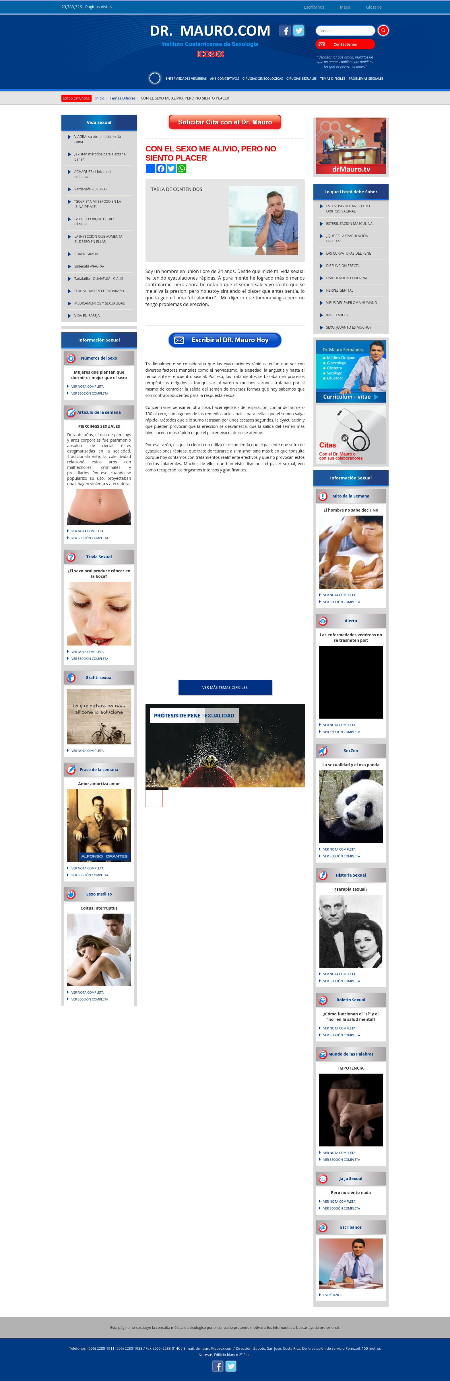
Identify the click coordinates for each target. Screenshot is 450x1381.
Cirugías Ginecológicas (263, 78)
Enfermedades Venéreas (186, 78)
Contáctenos (345, 44)
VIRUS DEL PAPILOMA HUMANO (351, 302)
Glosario (374, 7)
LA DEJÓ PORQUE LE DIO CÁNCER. (94, 221)
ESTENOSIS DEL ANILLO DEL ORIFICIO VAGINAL (348, 209)
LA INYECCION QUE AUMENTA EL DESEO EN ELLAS (98, 239)
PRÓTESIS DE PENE (177, 715)
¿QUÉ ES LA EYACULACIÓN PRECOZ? (347, 238)
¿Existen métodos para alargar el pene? (100, 157)
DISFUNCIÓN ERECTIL (343, 265)
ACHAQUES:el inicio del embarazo (92, 174)
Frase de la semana (99, 769)
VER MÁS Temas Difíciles (225, 687)
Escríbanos (314, 7)
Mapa (345, 7)
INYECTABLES (337, 315)
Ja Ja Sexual (351, 1178)
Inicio (99, 98)
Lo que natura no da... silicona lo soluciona (99, 709)
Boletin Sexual (351, 999)
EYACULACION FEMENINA (346, 278)
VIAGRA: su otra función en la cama (97, 139)
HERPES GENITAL (340, 290)
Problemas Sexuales (366, 78)
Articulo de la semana (99, 412)
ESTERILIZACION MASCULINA (349, 223)
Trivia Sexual (99, 556)
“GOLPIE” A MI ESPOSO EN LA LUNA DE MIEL (97, 204)
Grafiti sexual (99, 677)
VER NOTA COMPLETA (87, 386)
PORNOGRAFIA (86, 253)
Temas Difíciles (332, 78)
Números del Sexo (99, 358)
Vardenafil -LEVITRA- (90, 189)
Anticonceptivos (224, 78)
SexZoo (351, 750)
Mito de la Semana (350, 496)
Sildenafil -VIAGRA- (89, 266)
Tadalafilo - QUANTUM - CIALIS (98, 278)
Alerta (351, 620)
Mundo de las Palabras (350, 1054)
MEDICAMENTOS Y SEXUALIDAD (99, 303)
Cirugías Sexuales (301, 78)
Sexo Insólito (99, 894)
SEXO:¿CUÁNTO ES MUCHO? (348, 327)
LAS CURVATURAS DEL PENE (348, 253)
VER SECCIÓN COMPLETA (89, 393)
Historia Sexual (351, 875)
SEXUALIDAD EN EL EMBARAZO (99, 290)
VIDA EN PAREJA (87, 315)
